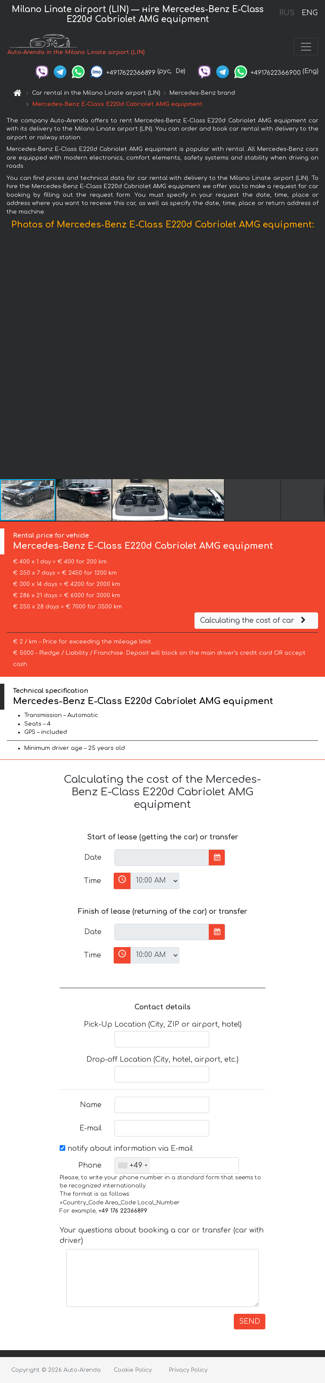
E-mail (91, 1128)
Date (93, 857)
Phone (90, 1165)
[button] (317, 356)
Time (92, 881)
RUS (286, 13)
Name (91, 1105)
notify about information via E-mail (126, 1148)
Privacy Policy (188, 1370)
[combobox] (132, 1165)
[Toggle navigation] (306, 46)
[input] (162, 857)
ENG (309, 13)
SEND (249, 1321)
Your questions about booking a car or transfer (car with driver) (162, 1235)
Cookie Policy (133, 1370)
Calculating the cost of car (254, 620)
